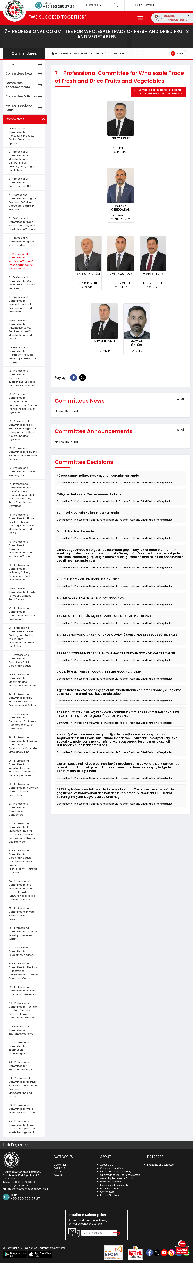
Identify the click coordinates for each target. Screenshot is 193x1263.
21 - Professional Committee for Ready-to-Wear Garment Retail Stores (22, 594)
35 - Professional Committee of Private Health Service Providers (22, 913)
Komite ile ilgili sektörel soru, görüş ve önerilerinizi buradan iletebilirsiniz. (158, 91)
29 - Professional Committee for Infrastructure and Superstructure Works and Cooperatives (22, 768)
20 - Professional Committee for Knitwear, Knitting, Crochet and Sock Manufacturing (20, 572)
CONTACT (59, 1171)
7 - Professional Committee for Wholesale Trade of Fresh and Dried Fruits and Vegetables (22, 261)
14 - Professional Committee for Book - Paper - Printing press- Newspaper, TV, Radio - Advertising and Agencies (23, 430)
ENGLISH (94, 5)
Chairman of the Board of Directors (120, 1174)
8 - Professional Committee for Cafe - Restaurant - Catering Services (22, 282)
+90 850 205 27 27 (58, 6)
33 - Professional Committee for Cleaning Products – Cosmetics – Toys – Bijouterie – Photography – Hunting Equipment (23, 861)
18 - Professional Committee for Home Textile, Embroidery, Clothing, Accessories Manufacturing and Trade (22, 524)
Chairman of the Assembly (115, 1171)
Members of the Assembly (115, 1185)
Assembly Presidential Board (116, 1178)
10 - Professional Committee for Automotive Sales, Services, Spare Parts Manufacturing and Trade (22, 330)
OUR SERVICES (143, 5)
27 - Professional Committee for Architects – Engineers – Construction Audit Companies (22, 721)
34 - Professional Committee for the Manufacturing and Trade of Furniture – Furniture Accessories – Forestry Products (23, 890)
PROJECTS (59, 1168)
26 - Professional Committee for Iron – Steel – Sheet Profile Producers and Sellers (22, 699)
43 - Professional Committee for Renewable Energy (20, 1065)
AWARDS (58, 1174)
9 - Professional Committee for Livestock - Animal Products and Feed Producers (20, 304)
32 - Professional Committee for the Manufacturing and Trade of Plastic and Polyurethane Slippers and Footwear (22, 833)
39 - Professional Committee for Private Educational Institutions (23, 990)
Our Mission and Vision (113, 1168)
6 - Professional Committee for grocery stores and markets (23, 241)
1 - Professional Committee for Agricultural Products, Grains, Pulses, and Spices (22, 136)
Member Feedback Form (25, 107)
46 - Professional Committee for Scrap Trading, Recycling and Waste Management (23, 1126)
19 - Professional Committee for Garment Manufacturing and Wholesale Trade (20, 549)
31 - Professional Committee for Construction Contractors (19, 809)
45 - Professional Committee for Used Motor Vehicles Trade (22, 1108)
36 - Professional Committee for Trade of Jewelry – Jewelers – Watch (23, 933)
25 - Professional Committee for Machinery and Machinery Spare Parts (22, 680)
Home (25, 64)
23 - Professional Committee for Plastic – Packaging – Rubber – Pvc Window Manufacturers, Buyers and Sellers (23, 637)
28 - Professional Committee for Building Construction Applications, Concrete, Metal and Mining (23, 744)
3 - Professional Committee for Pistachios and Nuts (20, 182)
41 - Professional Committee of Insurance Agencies (21, 1030)
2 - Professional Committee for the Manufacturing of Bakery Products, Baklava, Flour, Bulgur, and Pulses (22, 161)
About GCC (106, 1164)
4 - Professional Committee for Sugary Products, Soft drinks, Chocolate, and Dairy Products (22, 202)
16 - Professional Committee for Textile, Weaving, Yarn (22, 471)
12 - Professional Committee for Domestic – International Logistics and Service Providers (22, 378)
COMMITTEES (61, 1164)
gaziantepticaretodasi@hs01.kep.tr (28, 1188)
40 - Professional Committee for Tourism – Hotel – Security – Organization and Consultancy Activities (23, 1010)
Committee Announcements (25, 85)
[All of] (180, 399)
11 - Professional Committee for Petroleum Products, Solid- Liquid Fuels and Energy (22, 355)
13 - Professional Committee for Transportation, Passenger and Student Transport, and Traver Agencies (23, 403)
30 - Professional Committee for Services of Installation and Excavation (23, 789)
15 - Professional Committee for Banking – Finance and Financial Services (23, 453)
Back (177, 53)
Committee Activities (25, 96)
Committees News (25, 73)
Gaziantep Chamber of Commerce (77, 53)
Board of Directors (110, 1181)
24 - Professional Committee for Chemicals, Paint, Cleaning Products (20, 660)
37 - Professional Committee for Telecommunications (22, 951)
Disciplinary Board (110, 1188)
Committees (116, 53)
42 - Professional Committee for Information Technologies (19, 1048)
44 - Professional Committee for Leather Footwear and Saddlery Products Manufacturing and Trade (23, 1087)
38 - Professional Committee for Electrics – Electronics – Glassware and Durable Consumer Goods (23, 971)
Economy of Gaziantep (160, 1164)
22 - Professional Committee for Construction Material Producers (22, 613)
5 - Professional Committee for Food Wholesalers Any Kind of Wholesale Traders (22, 223)
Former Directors (109, 1195)
